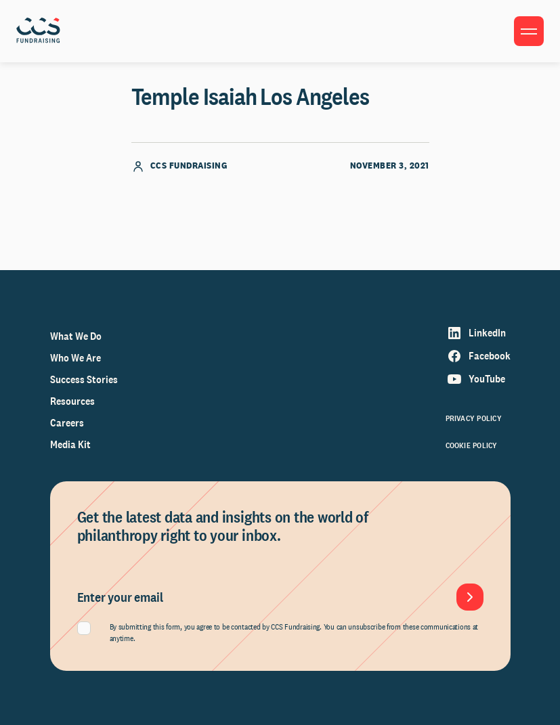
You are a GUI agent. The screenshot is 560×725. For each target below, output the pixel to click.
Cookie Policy (472, 445)
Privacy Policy (474, 418)
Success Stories (84, 379)
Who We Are (75, 358)
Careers (67, 423)
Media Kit (70, 444)
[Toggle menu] (529, 31)
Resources (72, 401)
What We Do (76, 336)
